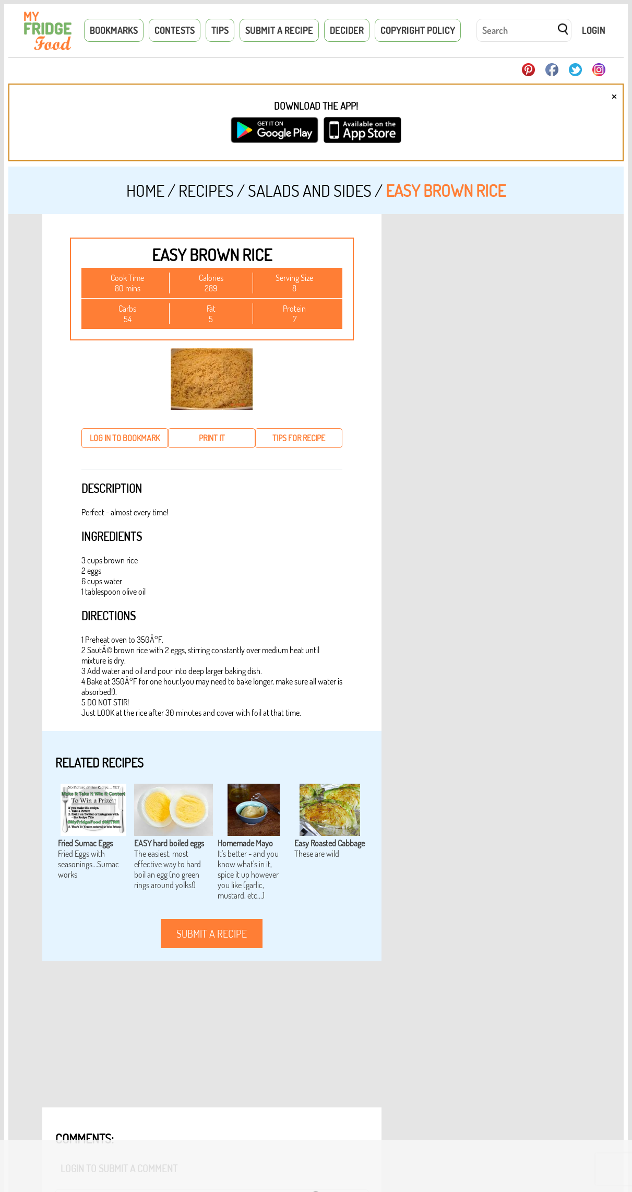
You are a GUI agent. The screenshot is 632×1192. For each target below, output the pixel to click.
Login (593, 30)
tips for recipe (298, 438)
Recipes (206, 190)
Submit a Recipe (279, 30)
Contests (174, 30)
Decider (347, 30)
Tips (220, 30)
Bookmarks (114, 30)
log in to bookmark (125, 438)
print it (212, 438)
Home (145, 190)
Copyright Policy (417, 30)
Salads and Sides (310, 190)
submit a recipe (211, 933)
